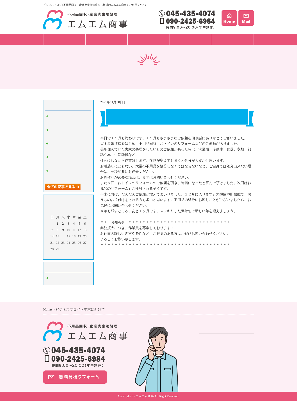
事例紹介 (190, 39)
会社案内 (232, 39)
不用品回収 (207, 341)
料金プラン (148, 39)
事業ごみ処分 (209, 352)
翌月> (77, 255)
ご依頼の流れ (106, 39)
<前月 (60, 255)
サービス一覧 (64, 39)
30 (63, 249)
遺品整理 (206, 347)
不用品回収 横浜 (138, 102)
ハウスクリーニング (215, 358)
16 (63, 236)
